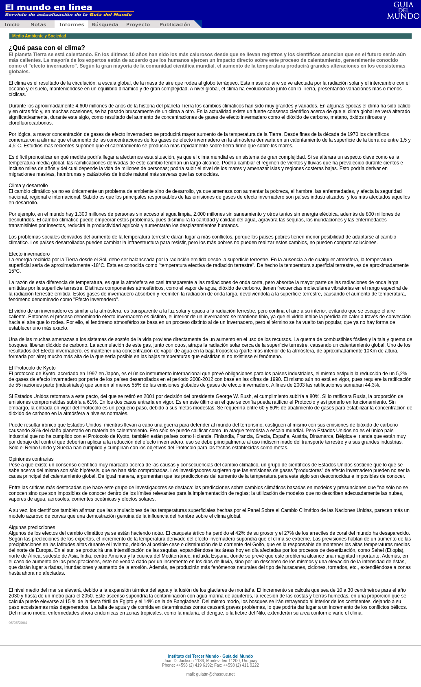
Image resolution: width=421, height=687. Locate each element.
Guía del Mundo (237, 656)
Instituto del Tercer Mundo (193, 656)
